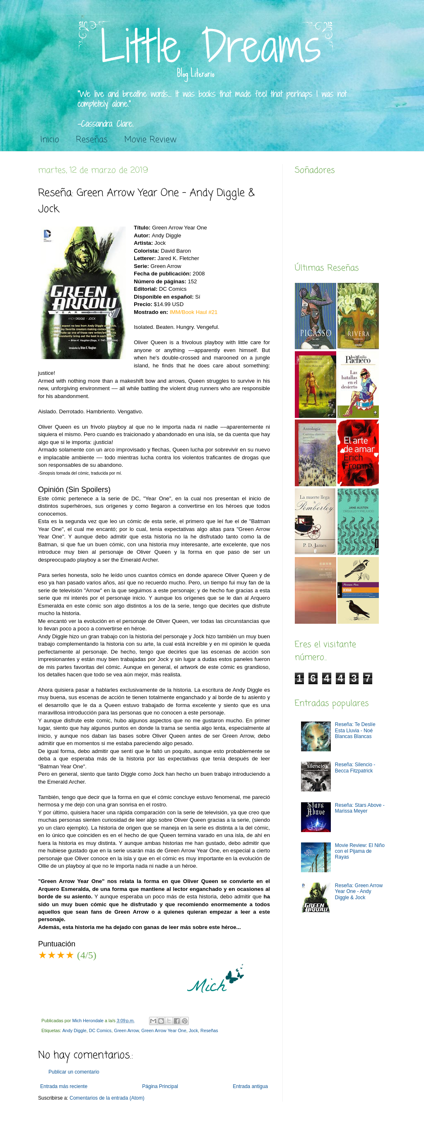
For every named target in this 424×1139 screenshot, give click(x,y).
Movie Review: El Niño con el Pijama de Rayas (360, 851)
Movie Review (150, 139)
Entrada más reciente (63, 1086)
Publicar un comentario (73, 1072)
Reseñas (92, 139)
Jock (193, 1030)
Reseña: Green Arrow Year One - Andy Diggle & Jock (359, 891)
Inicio (49, 139)
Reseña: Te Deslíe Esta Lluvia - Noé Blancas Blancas (355, 730)
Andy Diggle (74, 1030)
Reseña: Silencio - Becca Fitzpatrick (355, 767)
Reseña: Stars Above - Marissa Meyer (360, 808)
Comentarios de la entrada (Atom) (107, 1098)
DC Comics (100, 1030)
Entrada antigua (250, 1086)
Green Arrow (126, 1030)
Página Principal (160, 1086)
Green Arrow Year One (163, 1030)
